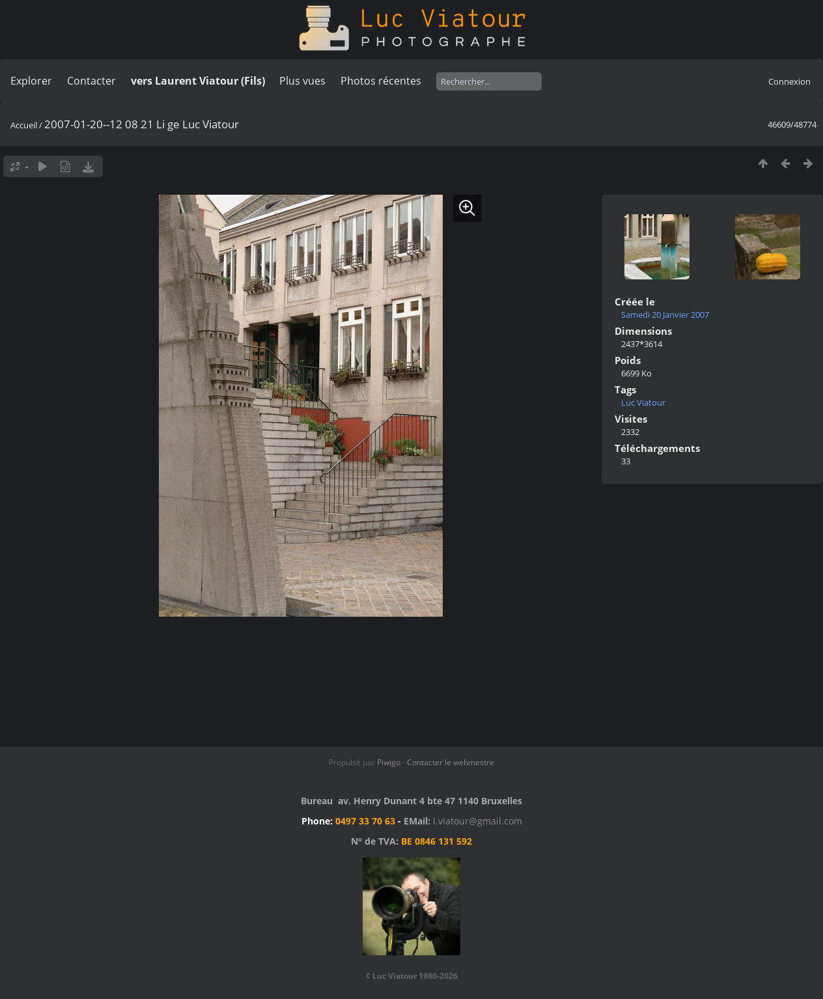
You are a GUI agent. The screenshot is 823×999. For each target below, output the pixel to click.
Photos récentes (381, 81)
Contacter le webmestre (450, 762)
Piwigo (388, 762)
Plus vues (302, 81)
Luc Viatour (643, 402)
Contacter (91, 81)
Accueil (23, 125)
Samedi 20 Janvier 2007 (665, 314)
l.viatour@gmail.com (477, 821)
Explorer (31, 81)
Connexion (789, 81)
